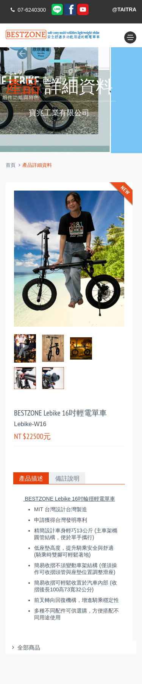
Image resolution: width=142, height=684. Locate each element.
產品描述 (31, 478)
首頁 (11, 165)
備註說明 (67, 478)
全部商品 (24, 647)
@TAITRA (124, 9)
